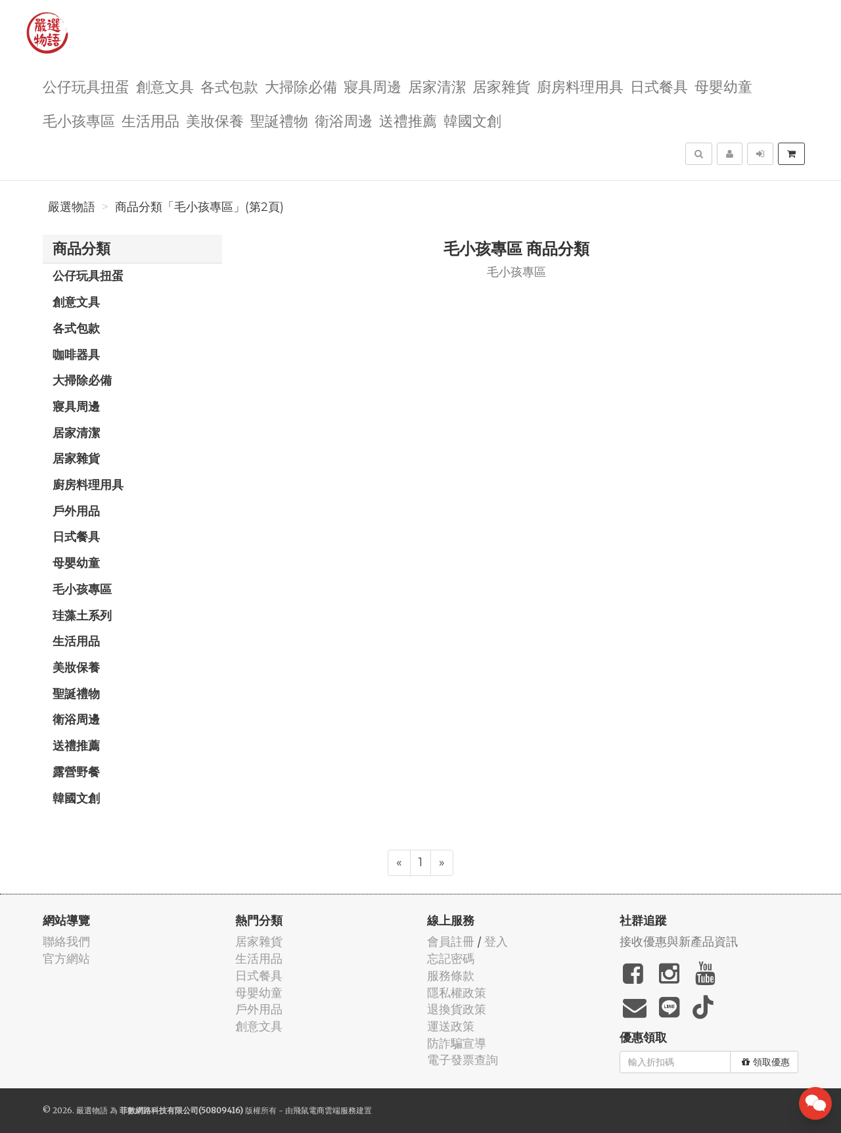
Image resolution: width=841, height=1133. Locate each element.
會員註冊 (450, 941)
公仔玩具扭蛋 (86, 85)
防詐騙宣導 (456, 1043)
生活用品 (150, 119)
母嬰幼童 (723, 85)
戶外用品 (76, 510)
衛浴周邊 (344, 119)
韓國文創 (472, 119)
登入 (496, 941)
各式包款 (229, 85)
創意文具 (165, 85)
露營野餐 (76, 771)
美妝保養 (215, 119)
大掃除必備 (301, 85)
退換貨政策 (456, 1009)
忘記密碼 (450, 958)
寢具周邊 (372, 85)
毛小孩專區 (79, 119)
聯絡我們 (66, 941)
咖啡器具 (76, 354)
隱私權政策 (456, 992)
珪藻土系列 (82, 615)
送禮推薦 (408, 119)
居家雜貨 (501, 85)
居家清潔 (437, 85)
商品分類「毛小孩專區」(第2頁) (199, 207)
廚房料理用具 (580, 85)
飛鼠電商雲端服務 (324, 1110)
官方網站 (66, 958)
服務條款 (450, 975)
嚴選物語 (71, 207)
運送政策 (450, 1026)
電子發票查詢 (462, 1059)
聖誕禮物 (279, 119)
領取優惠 (766, 1062)
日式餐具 (659, 85)
